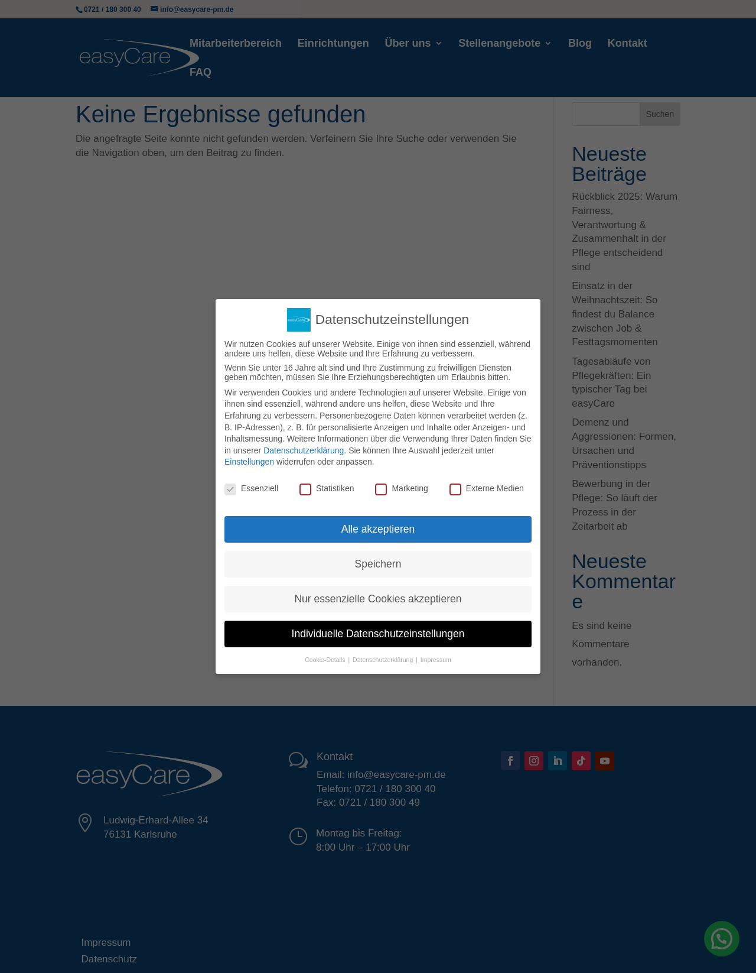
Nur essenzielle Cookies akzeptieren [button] (377, 599)
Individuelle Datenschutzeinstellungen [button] (378, 634)
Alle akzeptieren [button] (378, 529)
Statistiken (326, 488)
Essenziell (251, 488)
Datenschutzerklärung (303, 450)
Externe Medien (486, 488)
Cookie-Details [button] (326, 659)
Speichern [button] (378, 564)
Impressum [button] (436, 659)
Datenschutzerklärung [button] (384, 659)
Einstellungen (249, 461)
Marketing (401, 488)
